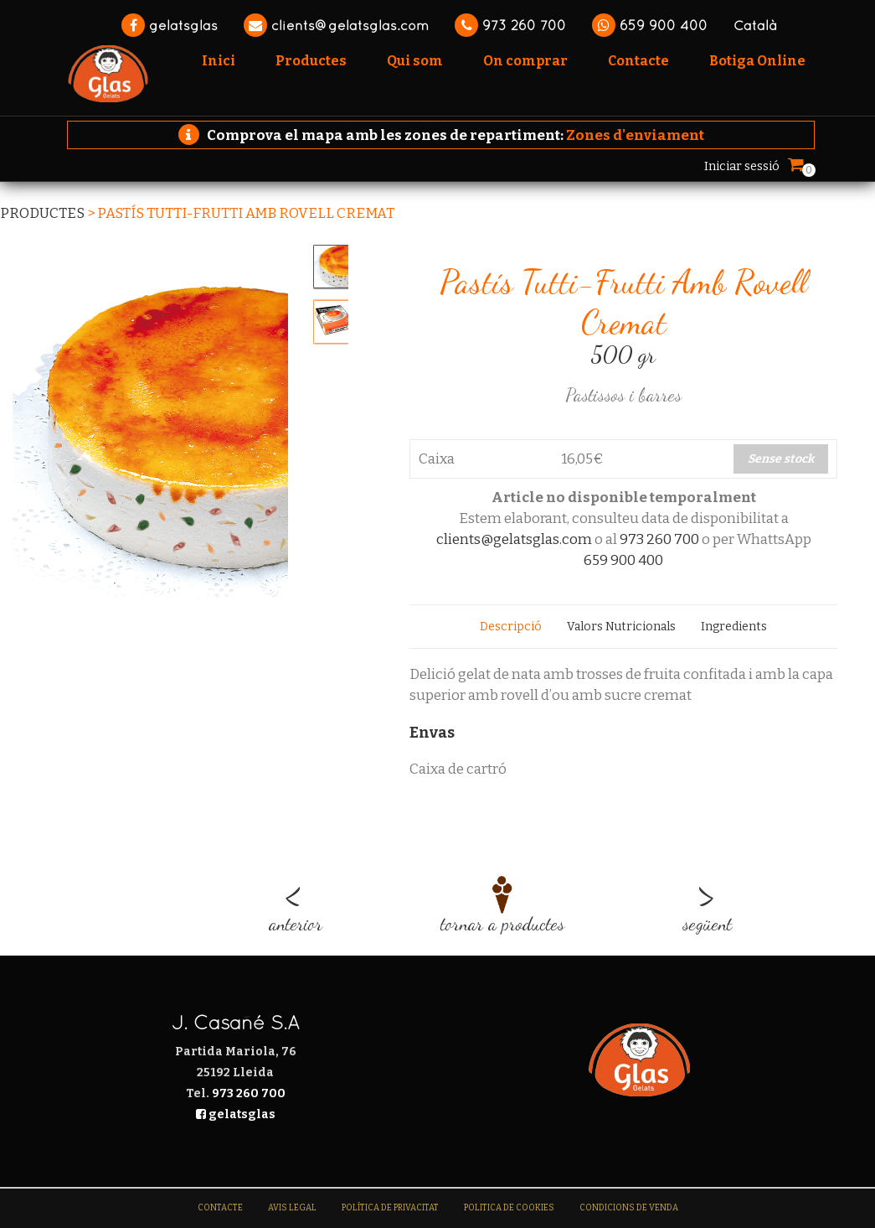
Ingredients (734, 626)
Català (754, 25)
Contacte (220, 1208)
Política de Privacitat (390, 1208)
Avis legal (292, 1208)
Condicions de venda (628, 1208)
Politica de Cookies (509, 1208)
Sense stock (781, 459)
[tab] (510, 626)
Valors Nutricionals (621, 626)
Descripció (511, 626)
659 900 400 (650, 25)
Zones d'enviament (635, 135)
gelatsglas (169, 25)
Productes (42, 213)
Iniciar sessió (742, 166)
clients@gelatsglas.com (336, 25)
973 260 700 (510, 25)
